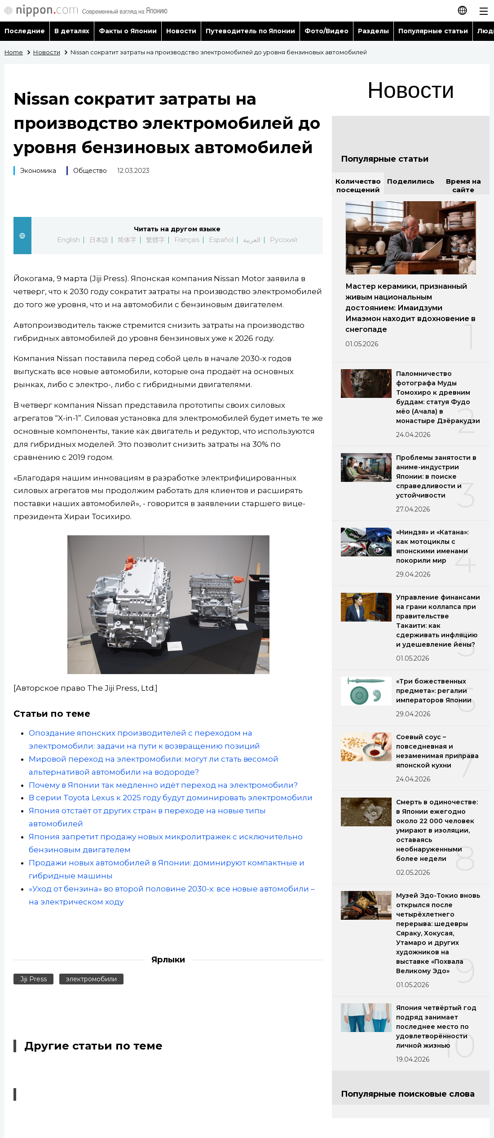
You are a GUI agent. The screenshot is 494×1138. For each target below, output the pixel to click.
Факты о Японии (128, 31)
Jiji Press (33, 979)
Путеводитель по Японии (251, 31)
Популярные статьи (433, 31)
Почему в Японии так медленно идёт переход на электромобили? (163, 785)
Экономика (38, 171)
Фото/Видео (326, 31)
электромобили (91, 979)
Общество (90, 171)
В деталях (71, 31)
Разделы (373, 31)
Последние (24, 31)
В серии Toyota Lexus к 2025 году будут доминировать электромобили (171, 797)
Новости (181, 31)
